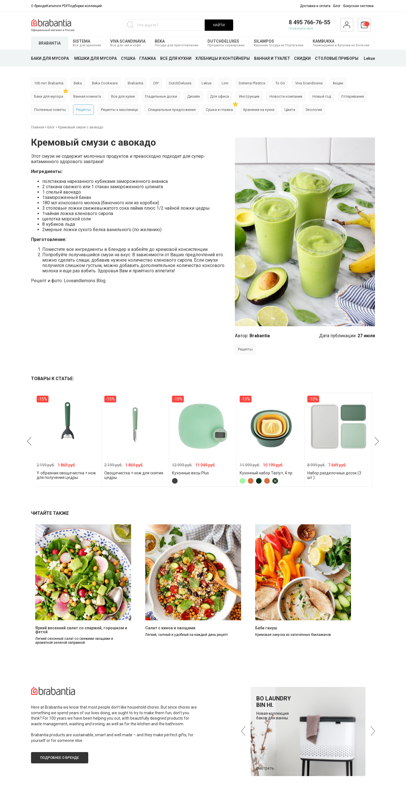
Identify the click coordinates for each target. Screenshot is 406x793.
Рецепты (83, 110)
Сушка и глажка (219, 110)
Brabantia (135, 83)
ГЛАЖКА (147, 58)
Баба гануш (266, 628)
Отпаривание (352, 96)
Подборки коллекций (85, 6)
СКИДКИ (302, 58)
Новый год (321, 96)
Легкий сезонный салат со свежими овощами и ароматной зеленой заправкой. (74, 641)
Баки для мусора (48, 96)
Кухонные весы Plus (190, 473)
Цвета (289, 110)
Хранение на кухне (258, 110)
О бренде (38, 6)
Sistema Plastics (252, 83)
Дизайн (193, 96)
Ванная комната (87, 96)
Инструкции (249, 96)
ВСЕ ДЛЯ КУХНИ (175, 58)
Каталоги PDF (57, 6)
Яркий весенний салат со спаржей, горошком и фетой (81, 630)
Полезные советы (50, 110)
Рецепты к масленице (119, 110)
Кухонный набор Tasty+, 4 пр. (266, 473)
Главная (38, 127)
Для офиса (219, 96)
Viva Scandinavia (309, 83)
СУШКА (128, 58)
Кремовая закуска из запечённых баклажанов (293, 635)
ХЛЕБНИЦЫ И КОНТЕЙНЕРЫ (222, 58)
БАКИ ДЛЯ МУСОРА (50, 58)
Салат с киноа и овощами (170, 628)
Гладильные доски (161, 96)
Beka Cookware (105, 83)
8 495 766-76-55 (309, 22)
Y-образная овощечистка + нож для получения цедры (66, 475)
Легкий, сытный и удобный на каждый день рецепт (186, 635)
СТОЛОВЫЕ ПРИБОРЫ (336, 58)
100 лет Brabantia (48, 83)
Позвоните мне (301, 28)
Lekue (369, 58)
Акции (338, 83)
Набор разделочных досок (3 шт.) (334, 475)
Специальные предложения (172, 110)
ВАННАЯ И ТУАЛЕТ (272, 58)
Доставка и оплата (315, 6)
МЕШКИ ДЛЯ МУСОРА (95, 58)
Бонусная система (358, 6)
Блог (337, 6)
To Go (280, 83)
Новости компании (286, 96)
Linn (225, 83)
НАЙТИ (219, 25)
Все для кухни (123, 96)
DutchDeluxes (180, 83)
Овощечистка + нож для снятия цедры (133, 475)
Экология (313, 110)
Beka (78, 83)
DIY (156, 83)
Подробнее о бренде (59, 758)
